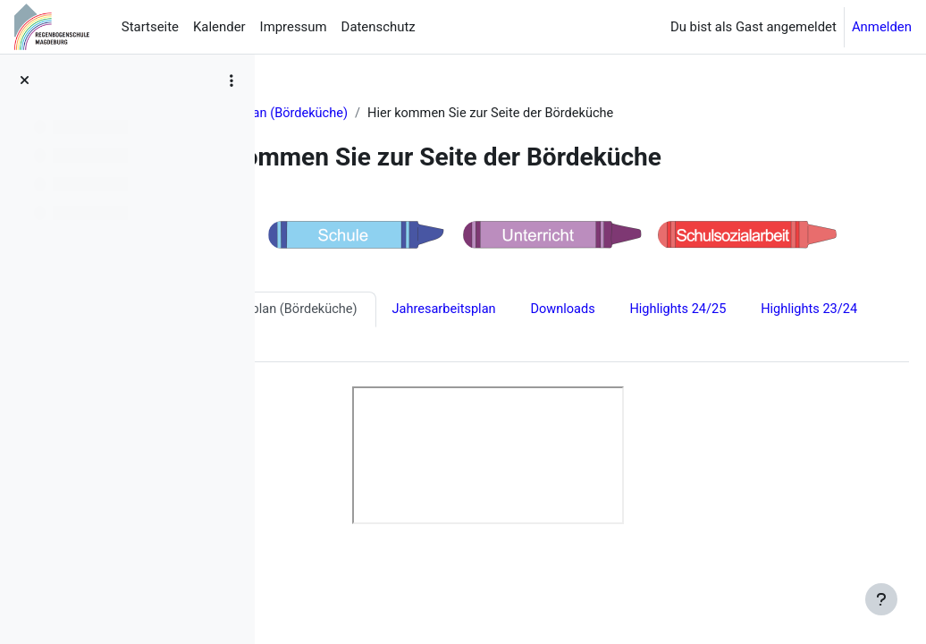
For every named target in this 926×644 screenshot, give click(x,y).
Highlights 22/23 (608, 347)
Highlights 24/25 (341, 347)
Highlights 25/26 (341, 311)
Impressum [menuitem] (293, 27)
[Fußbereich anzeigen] (881, 599)
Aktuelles (317, 114)
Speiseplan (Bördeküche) (437, 114)
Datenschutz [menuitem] (378, 27)
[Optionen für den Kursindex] (231, 80)
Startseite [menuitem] (150, 27)
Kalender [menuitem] (219, 27)
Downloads (781, 311)
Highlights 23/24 (474, 347)
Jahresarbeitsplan (661, 311)
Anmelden (882, 27)
